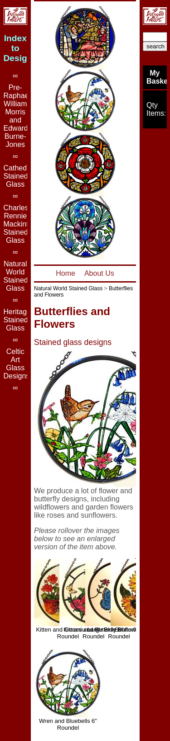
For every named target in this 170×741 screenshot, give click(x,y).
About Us (99, 273)
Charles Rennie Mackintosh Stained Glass (22, 224)
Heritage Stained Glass (17, 320)
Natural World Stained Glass (68, 288)
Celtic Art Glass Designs (17, 364)
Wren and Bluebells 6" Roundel (68, 724)
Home (65, 273)
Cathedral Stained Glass (19, 176)
